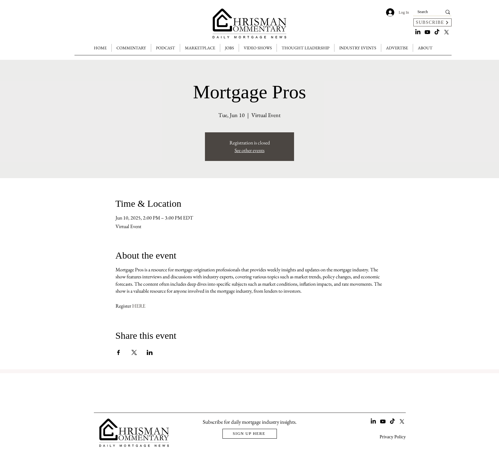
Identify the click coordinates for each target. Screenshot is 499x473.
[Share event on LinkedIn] (150, 352)
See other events (249, 150)
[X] (446, 32)
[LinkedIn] (418, 32)
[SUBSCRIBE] (432, 22)
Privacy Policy (393, 437)
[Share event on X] (134, 352)
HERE (138, 306)
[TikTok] (437, 32)
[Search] (422, 12)
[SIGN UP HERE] (249, 434)
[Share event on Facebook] (119, 352)
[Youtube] (427, 32)
